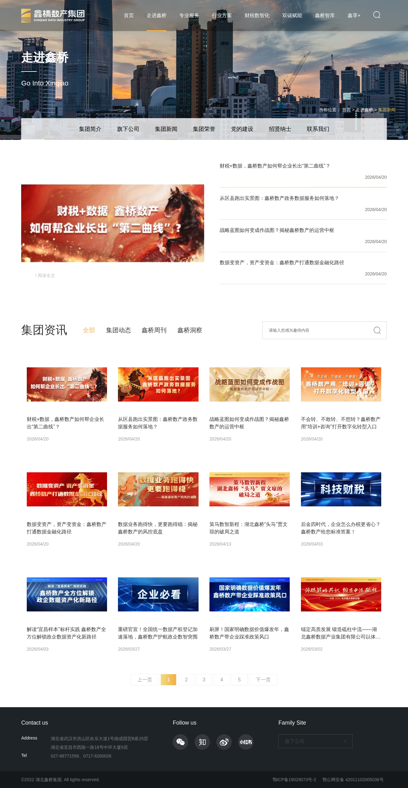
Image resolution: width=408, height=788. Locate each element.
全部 (89, 330)
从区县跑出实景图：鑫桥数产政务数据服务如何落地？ (279, 198)
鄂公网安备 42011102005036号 (353, 779)
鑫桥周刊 (154, 330)
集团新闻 (387, 109)
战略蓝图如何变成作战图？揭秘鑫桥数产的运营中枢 (277, 230)
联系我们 (318, 129)
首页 (129, 15)
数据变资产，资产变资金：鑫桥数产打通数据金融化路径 (282, 262)
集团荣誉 (204, 129)
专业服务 (189, 15)
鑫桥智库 (325, 15)
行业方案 (222, 15)
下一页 (263, 679)
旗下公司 (128, 129)
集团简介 (90, 129)
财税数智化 (257, 15)
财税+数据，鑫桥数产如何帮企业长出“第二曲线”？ (275, 165)
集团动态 (118, 330)
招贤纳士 (280, 129)
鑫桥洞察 (189, 330)
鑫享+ (354, 15)
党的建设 (242, 129)
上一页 (144, 679)
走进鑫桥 (156, 15)
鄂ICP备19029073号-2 (294, 779)
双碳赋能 (292, 15)
